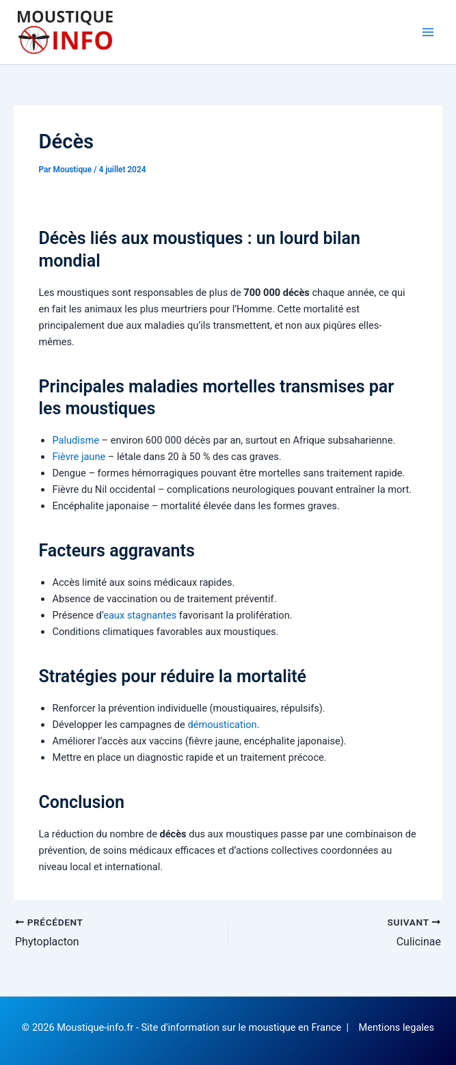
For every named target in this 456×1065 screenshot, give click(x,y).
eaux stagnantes (139, 615)
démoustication (221, 724)
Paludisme (75, 440)
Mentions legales (397, 1027)
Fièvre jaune (78, 456)
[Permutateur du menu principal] (428, 32)
